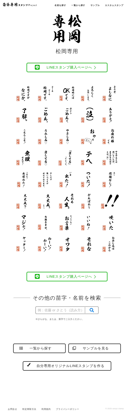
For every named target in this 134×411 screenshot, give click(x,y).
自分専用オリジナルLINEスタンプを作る (65, 365)
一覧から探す (78, 5)
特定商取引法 (29, 409)
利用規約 (46, 409)
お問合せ (12, 409)
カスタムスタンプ (114, 5)
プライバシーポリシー (67, 409)
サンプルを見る (91, 348)
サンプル (95, 5)
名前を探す (60, 5)
